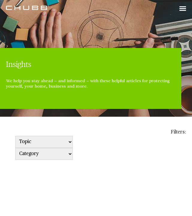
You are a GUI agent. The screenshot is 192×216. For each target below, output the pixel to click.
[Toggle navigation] (182, 9)
